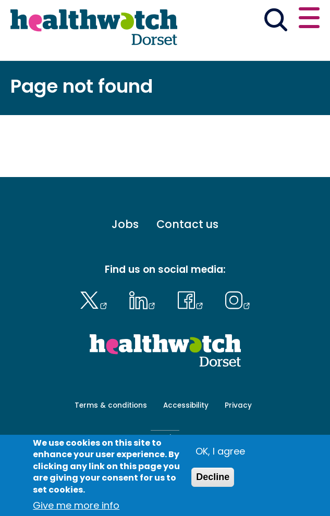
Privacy (238, 405)
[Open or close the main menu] (309, 19)
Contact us (187, 224)
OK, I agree (220, 451)
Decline (212, 477)
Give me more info (76, 505)
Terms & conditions (111, 405)
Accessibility (186, 405)
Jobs (125, 224)
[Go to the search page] (275, 21)
